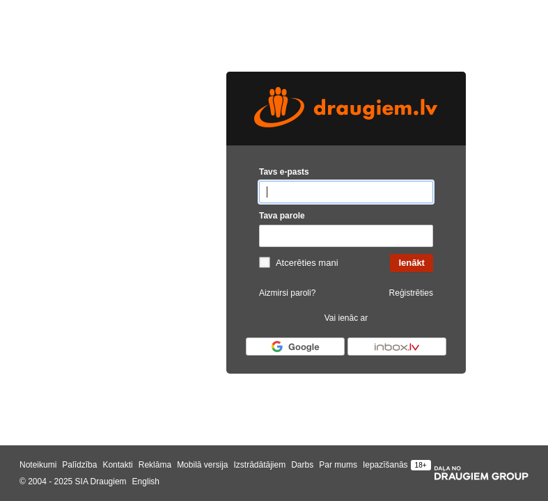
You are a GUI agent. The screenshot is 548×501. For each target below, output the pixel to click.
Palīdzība (79, 465)
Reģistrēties (411, 293)
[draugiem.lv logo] (346, 108)
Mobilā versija (202, 465)
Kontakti (117, 465)
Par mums (338, 465)
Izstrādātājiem (259, 465)
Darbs (302, 465)
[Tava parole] (346, 236)
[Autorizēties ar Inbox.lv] (396, 346)
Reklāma (155, 465)
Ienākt (411, 262)
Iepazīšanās (385, 465)
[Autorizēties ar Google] (295, 346)
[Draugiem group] (482, 473)
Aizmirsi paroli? (287, 293)
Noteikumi (37, 465)
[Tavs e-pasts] (346, 192)
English (145, 481)
